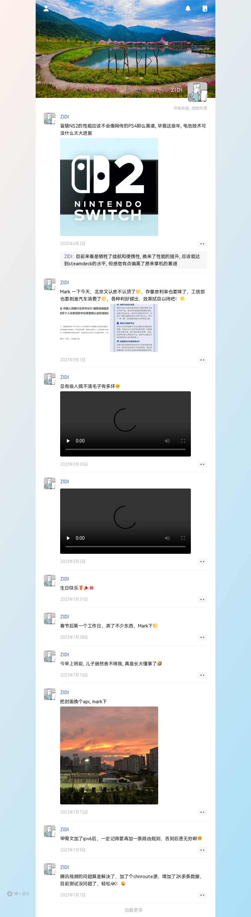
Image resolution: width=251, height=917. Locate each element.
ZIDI (68, 256)
